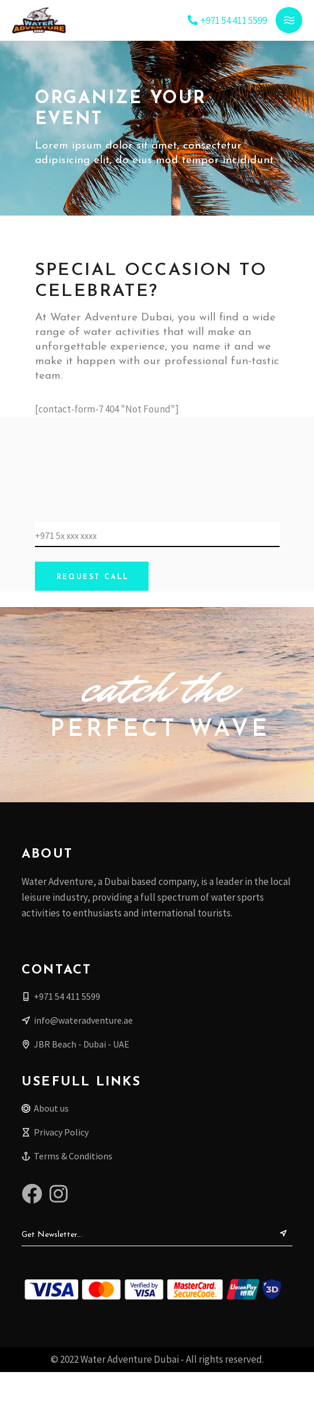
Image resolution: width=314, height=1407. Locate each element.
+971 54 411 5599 (233, 20)
